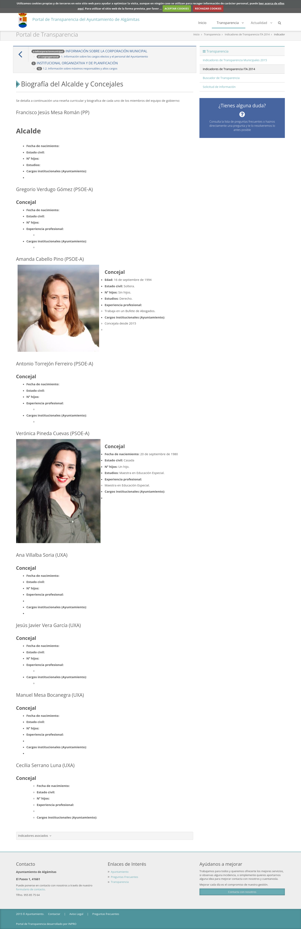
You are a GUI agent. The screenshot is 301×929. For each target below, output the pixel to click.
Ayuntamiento (120, 872)
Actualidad (261, 22)
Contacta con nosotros (242, 892)
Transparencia (230, 22)
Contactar (54, 914)
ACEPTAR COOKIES (176, 8)
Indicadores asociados (35, 836)
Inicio (202, 22)
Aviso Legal (76, 914)
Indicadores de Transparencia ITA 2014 (247, 34)
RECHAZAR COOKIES (208, 8)
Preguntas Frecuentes (124, 877)
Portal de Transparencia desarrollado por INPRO (46, 924)
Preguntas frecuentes (105, 914)
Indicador (279, 34)
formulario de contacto (30, 889)
